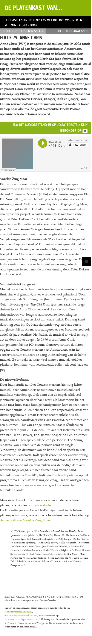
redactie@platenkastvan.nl (18, 611)
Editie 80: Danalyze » (72, 31)
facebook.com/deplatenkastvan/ (22, 619)
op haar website (39, 505)
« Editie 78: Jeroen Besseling (24, 31)
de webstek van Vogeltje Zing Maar (25, 520)
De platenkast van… (34, 8)
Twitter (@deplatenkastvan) (22, 615)
